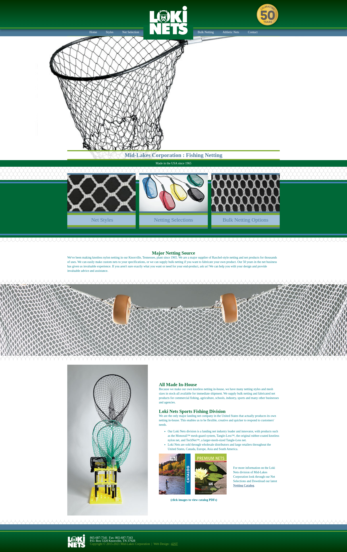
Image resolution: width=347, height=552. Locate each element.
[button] (130, 32)
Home (93, 32)
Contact (253, 32)
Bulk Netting (206, 32)
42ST (174, 544)
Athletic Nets (231, 32)
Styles (109, 32)
